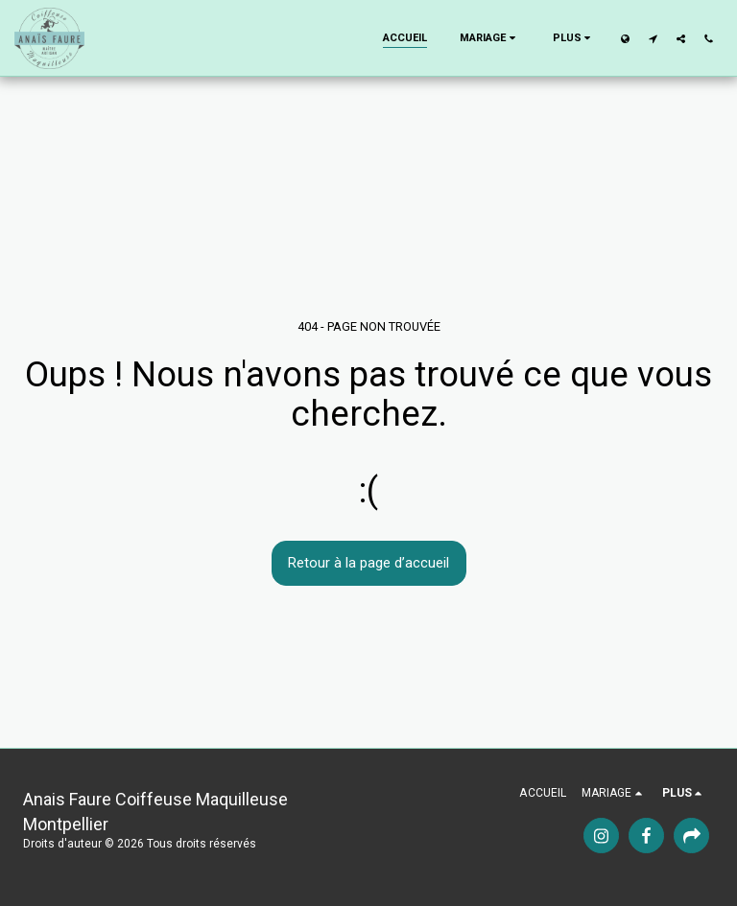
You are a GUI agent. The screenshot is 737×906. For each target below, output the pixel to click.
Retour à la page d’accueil (368, 562)
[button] (489, 38)
